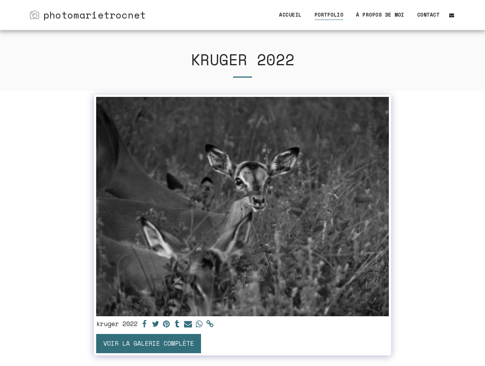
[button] (451, 15)
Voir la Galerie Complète (148, 343)
